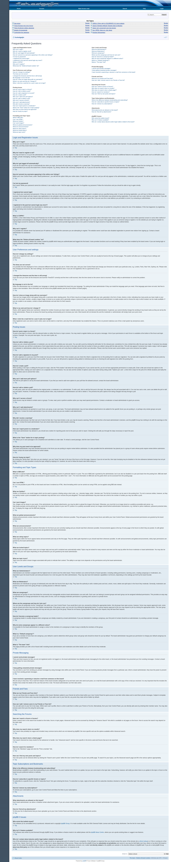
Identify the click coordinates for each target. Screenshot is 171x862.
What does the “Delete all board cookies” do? (26, 66)
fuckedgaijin (19, 37)
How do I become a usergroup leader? (103, 56)
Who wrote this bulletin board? (100, 118)
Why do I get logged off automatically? (24, 53)
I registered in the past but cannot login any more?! (27, 60)
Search (125, 8)
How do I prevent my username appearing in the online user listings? (32, 55)
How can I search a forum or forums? (102, 86)
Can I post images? (18, 123)
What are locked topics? (20, 130)
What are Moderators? (98, 51)
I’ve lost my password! (19, 56)
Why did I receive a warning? (21, 104)
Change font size (165, 37)
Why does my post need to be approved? (25, 109)
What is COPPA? (18, 62)
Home (19, 8)
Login (162, 8)
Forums (41, 8)
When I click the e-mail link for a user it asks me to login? (29, 83)
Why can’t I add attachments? (21, 102)
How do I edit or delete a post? (22, 91)
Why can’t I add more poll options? (23, 96)
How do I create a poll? (19, 95)
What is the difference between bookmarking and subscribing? (110, 100)
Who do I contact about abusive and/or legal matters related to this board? (113, 122)
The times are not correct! (20, 74)
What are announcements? (20, 126)
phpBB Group (65, 823)
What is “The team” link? (99, 62)
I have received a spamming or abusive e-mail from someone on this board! (113, 72)
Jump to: (124, 853)
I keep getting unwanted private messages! (104, 70)
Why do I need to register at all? (22, 51)
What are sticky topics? (19, 128)
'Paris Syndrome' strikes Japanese (24, 28)
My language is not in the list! (21, 77)
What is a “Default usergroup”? (100, 60)
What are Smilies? (18, 121)
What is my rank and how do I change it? (24, 81)
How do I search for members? (100, 92)
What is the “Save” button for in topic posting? (26, 107)
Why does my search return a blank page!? (104, 90)
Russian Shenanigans (99, 32)
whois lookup (143, 841)
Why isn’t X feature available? (100, 120)
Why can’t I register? (19, 64)
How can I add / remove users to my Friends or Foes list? (108, 80)
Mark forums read (83, 8)
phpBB (84, 860)
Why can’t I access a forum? (21, 100)
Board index (18, 858)
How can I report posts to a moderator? (24, 105)
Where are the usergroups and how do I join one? (106, 55)
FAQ (144, 8)
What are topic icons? (19, 132)
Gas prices (17, 23)
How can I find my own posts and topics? (103, 93)
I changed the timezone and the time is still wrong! (27, 76)
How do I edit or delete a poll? (21, 98)
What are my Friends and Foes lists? (102, 78)
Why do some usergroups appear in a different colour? (107, 58)
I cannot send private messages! (101, 68)
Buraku (87, 23)
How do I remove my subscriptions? (102, 103)
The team (132, 858)
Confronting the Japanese (21, 32)
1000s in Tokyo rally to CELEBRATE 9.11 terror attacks (108, 23)
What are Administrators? (99, 49)
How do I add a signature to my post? (23, 93)
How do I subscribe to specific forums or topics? (105, 102)
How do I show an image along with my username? (27, 79)
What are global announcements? (22, 125)
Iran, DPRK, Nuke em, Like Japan (102, 30)
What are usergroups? (98, 53)
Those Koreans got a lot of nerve (23, 25)
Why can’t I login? (18, 49)
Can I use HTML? (18, 119)
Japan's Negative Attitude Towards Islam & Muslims (107, 25)
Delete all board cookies (143, 858)
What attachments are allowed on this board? (105, 110)
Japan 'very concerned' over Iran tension (104, 28)
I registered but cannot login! (21, 58)
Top (16, 148)
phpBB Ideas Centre (97, 832)
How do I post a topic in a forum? (22, 89)
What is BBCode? (18, 117)
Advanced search (162, 16)
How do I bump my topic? (20, 111)
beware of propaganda (20, 30)
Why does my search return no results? (103, 88)
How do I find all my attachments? (101, 112)
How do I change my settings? (21, 72)
